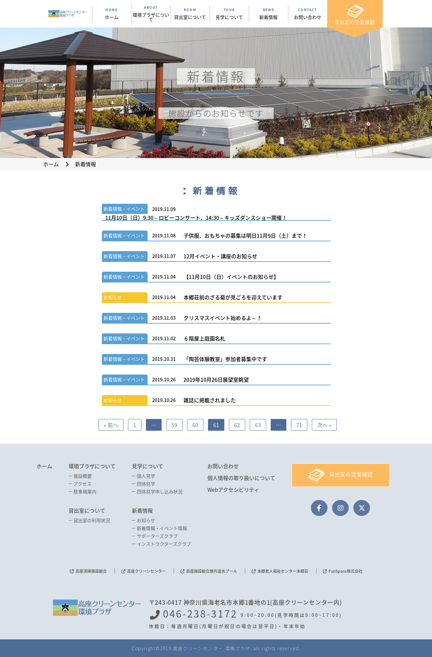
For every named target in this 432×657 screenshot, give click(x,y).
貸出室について (87, 510)
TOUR (229, 13)
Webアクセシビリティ (233, 489)
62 (237, 425)
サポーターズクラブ (157, 536)
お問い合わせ (223, 466)
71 (299, 425)
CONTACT (307, 13)
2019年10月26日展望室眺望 (216, 379)
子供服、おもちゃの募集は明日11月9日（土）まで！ (245, 235)
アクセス (82, 483)
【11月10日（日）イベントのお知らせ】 (231, 276)
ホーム (44, 466)
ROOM (190, 13)
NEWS (268, 13)
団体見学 (146, 483)
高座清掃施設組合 (91, 571)
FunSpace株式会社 (345, 571)
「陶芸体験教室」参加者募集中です (225, 358)
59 (174, 425)
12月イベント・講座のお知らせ (220, 256)
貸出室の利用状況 (91, 520)
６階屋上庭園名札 (204, 338)
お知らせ (113, 297)
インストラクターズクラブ (164, 543)
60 (195, 425)
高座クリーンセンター (146, 571)
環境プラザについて (92, 466)
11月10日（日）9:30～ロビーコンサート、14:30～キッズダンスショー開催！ (196, 217)
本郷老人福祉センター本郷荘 (282, 571)
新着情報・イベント (124, 208)
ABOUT (151, 14)
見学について (147, 466)
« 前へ (111, 425)
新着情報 (142, 510)
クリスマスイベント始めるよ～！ (223, 317)
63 (258, 425)
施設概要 (82, 475)
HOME (111, 13)
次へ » (324, 425)
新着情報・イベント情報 (162, 528)
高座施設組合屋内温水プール (211, 571)
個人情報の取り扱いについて (241, 478)
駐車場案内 (84, 491)
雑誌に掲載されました (210, 400)
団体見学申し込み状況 (160, 491)
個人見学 (146, 475)
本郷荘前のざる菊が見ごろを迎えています (233, 297)
